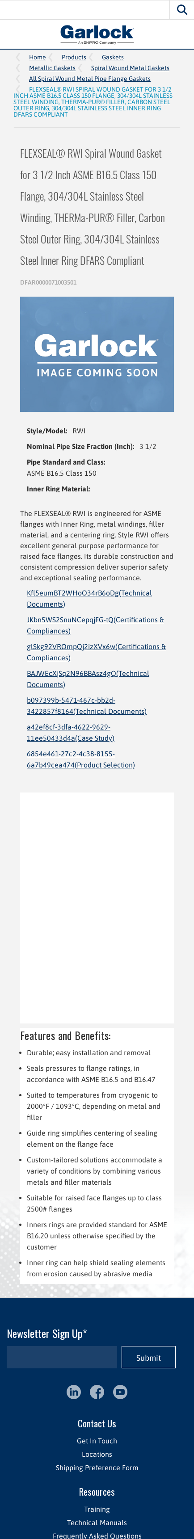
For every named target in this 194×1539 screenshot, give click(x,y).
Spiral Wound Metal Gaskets (130, 67)
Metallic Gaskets (52, 67)
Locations (97, 1454)
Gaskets (113, 57)
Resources (97, 1491)
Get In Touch (97, 1441)
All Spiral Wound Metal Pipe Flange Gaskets (90, 78)
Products (74, 57)
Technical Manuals (97, 1522)
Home (37, 57)
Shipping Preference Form (97, 1468)
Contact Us (97, 1423)
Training (97, 1509)
